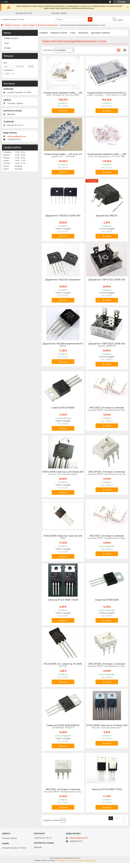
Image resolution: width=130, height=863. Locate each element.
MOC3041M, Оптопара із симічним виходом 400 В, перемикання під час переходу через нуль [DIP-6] (107, 474)
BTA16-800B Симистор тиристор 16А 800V (63, 537)
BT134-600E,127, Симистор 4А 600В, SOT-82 (63, 665)
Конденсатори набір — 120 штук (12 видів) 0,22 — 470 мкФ (63, 155)
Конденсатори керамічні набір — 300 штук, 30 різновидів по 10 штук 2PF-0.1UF (107, 156)
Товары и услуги (59, 33)
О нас (73, 33)
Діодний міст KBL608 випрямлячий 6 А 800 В (63, 345)
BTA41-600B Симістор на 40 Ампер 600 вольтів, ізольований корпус (62, 473)
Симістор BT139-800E (63, 408)
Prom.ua (77, 858)
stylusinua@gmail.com (16, 136)
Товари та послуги (12, 25)
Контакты (83, 33)
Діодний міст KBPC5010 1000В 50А (106, 280)
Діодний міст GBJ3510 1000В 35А (63, 215)
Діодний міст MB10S (106, 215)
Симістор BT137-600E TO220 (63, 600)
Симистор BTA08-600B (107, 600)
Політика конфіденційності (86, 860)
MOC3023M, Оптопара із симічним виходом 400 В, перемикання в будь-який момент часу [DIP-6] (107, 666)
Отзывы (7, 48)
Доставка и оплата (100, 33)
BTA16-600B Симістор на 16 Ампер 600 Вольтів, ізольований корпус (106, 726)
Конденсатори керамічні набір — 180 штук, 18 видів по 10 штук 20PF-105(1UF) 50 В (63, 95)
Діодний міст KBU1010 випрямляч (63, 280)
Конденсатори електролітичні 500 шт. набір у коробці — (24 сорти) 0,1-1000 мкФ (107, 95)
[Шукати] (90, 19)
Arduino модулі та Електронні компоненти (40, 25)
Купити (64, 111)
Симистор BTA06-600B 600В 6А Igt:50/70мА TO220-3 (62, 726)
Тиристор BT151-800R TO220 (107, 789)
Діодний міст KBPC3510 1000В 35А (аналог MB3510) (106, 345)
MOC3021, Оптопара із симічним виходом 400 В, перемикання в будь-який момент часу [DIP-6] (63, 791)
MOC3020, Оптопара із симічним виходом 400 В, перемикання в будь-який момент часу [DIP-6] (107, 410)
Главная (43, 33)
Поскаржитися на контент (65, 860)
